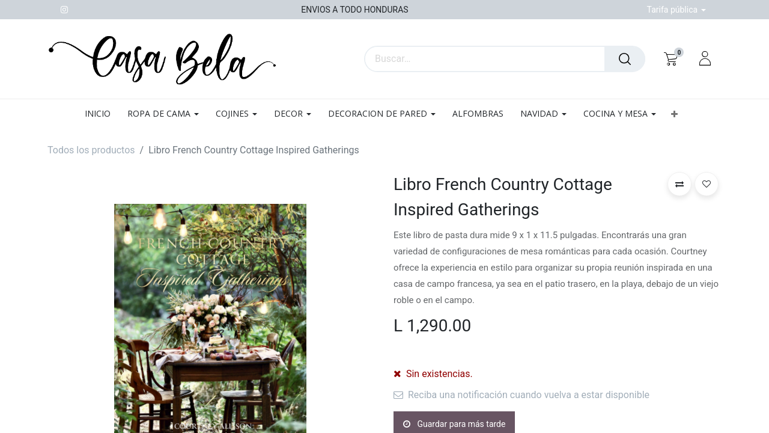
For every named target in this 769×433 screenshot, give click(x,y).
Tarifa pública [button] (673, 9)
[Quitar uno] (404, 373)
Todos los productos (91, 150)
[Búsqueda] (624, 59)
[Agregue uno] (464, 373)
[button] (674, 114)
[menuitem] (102, 114)
